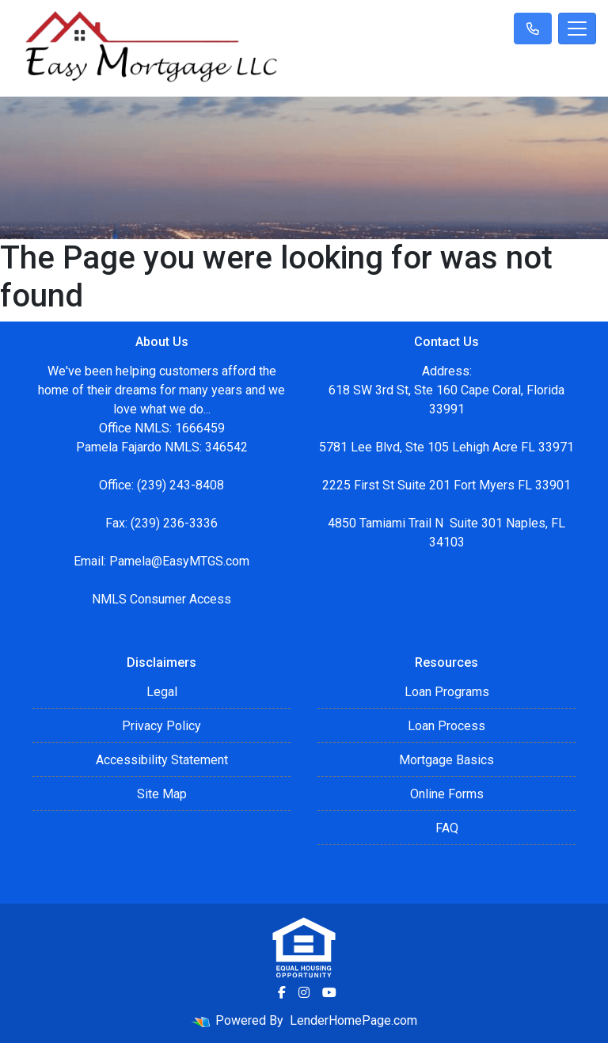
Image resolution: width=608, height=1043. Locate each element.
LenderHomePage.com (353, 1020)
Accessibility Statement (162, 759)
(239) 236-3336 (174, 523)
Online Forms (447, 793)
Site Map (162, 793)
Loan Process (446, 725)
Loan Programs (447, 691)
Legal (161, 691)
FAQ (446, 828)
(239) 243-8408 (180, 485)
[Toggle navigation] (577, 28)
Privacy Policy (161, 725)
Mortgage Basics (446, 759)
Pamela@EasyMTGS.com (179, 561)
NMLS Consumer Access (161, 599)
